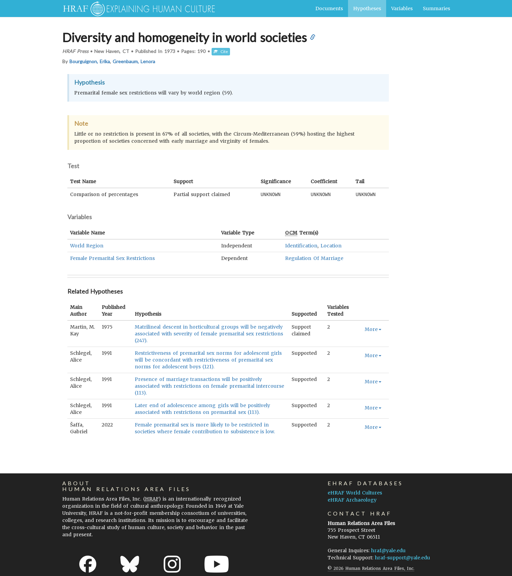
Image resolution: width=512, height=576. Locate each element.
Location (331, 245)
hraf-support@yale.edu (402, 557)
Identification (301, 245)
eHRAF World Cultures (355, 492)
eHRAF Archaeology (352, 499)
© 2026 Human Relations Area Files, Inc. (371, 568)
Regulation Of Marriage (314, 258)
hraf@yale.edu (388, 550)
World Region (86, 245)
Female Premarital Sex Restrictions (112, 258)
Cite (221, 51)
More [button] (373, 329)
